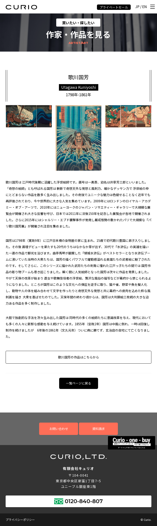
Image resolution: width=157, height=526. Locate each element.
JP (137, 6)
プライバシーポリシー (20, 519)
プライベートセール (114, 7)
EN (144, 6)
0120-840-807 (84, 501)
